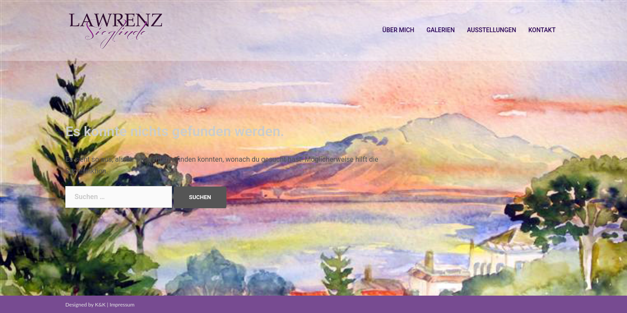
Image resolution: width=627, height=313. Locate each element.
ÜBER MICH (398, 30)
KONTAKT (542, 30)
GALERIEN (440, 30)
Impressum (122, 304)
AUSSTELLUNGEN (491, 30)
